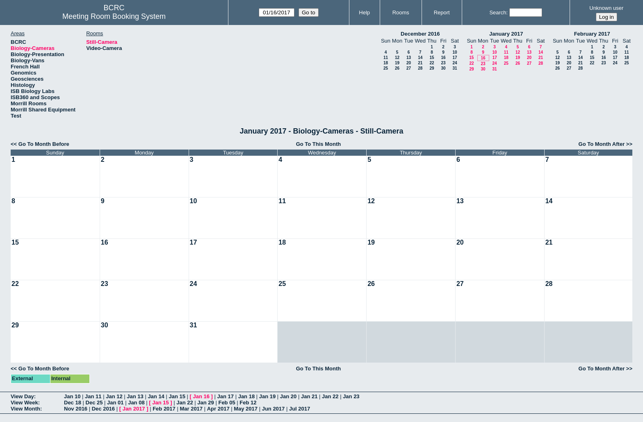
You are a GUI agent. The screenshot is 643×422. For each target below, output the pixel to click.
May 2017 (246, 409)
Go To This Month (318, 144)
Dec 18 (72, 402)
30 (443, 68)
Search (497, 12)
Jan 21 (309, 396)
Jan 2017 (134, 409)
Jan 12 (114, 396)
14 (420, 57)
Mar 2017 (191, 409)
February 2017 (592, 34)
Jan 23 (351, 396)
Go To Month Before (43, 144)
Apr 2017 (218, 409)
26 (397, 68)
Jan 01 (115, 402)
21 (420, 63)
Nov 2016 (75, 409)
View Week (24, 402)
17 (454, 57)
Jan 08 (136, 402)
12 (397, 57)
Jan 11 (93, 396)
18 (385, 63)
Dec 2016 (103, 409)
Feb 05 (226, 402)
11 (385, 57)
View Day (22, 396)
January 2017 (506, 34)
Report (442, 12)
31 (454, 68)
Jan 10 (72, 396)
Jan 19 (267, 396)
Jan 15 (177, 396)
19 (397, 63)
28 (420, 68)
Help (364, 12)
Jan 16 (201, 396)
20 (408, 63)
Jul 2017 (299, 409)
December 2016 (420, 34)
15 (431, 57)
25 (385, 68)
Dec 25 (94, 402)
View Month (25, 409)
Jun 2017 (273, 409)
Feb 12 (247, 402)
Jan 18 (246, 396)
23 (443, 63)
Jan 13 (135, 396)
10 (454, 52)
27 (408, 68)
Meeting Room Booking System (114, 16)
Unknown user (606, 8)
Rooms (400, 12)
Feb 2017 (164, 409)
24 (454, 63)
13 (408, 57)
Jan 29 (205, 402)
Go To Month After (602, 144)
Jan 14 (156, 396)
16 (443, 57)
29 (431, 68)
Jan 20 (288, 396)
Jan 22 (330, 396)
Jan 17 (225, 396)
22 (431, 63)
